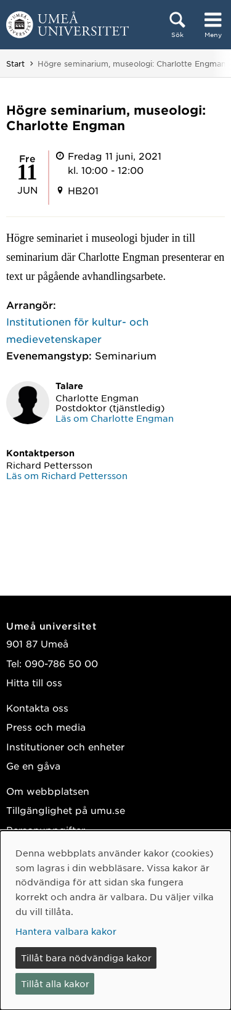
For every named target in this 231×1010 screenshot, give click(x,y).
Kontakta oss (37, 707)
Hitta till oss (34, 682)
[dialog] (115, 920)
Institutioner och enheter (65, 746)
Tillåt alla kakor (55, 983)
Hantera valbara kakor (65, 931)
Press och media (46, 727)
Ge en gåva (33, 765)
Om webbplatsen (47, 791)
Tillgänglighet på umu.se (65, 810)
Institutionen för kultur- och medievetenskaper (77, 329)
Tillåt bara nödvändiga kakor (86, 957)
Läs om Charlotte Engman (114, 418)
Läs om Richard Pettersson (67, 475)
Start (15, 63)
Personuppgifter (45, 830)
